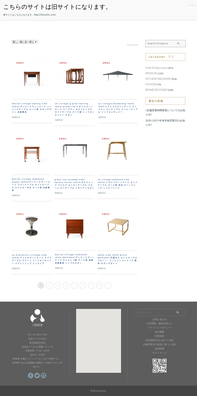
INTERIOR (151, 73)
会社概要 (159, 331)
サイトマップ (159, 352)
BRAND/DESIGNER (156, 89)
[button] (98, 337)
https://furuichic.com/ (45, 14)
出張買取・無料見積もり (160, 323)
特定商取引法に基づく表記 (159, 340)
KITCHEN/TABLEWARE (158, 79)
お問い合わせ (159, 319)
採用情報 (159, 348)
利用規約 (159, 336)
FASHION (151, 84)
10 (99, 285)
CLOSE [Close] (192, 2)
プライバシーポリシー (159, 327)
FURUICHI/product (156, 68)
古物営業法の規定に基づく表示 (159, 344)
